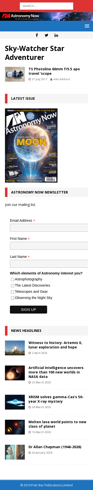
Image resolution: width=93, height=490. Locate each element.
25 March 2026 (41, 382)
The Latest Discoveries (32, 285)
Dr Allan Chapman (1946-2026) (55, 446)
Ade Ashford (62, 79)
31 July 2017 (39, 79)
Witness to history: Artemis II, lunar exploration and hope (55, 344)
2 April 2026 (39, 353)
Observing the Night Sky (33, 298)
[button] (86, 26)
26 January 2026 (42, 452)
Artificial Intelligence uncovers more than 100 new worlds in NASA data (56, 372)
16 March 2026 (41, 432)
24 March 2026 (41, 407)
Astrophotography (28, 279)
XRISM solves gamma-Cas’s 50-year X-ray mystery (56, 399)
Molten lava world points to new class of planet (57, 424)
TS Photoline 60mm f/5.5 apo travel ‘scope (54, 71)
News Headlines (26, 330)
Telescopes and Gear (31, 292)
